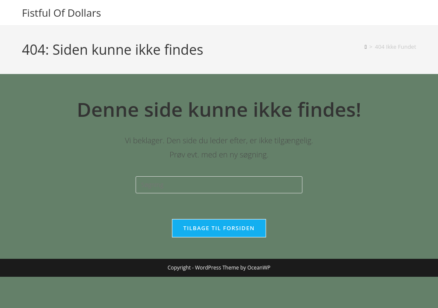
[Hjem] (365, 46)
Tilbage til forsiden (219, 228)
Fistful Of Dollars (61, 13)
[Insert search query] (219, 184)
